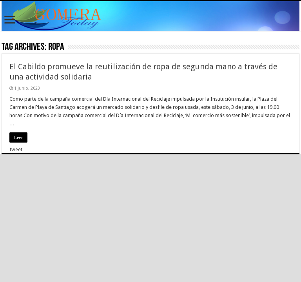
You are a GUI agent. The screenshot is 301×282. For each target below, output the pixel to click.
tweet (16, 149)
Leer (18, 137)
